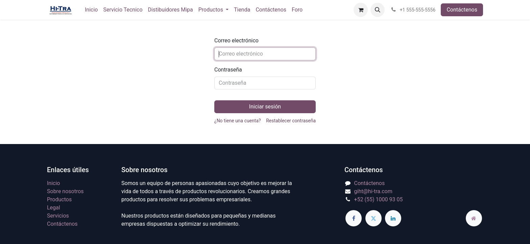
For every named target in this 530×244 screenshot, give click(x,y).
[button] (377, 10)
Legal (53, 207)
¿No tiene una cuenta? (237, 120)
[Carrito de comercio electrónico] (361, 10)
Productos (59, 199)
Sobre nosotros (65, 191)
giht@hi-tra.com (373, 191)
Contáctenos (462, 9)
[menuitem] (91, 10)
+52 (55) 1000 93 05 (378, 199)
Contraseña (228, 69)
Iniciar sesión (265, 106)
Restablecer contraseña (291, 120)
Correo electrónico (236, 40)
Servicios (58, 215)
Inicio (53, 183)
